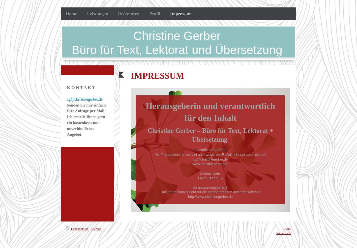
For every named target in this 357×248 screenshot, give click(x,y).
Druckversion (77, 229)
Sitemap (96, 229)
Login (287, 228)
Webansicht (283, 233)
